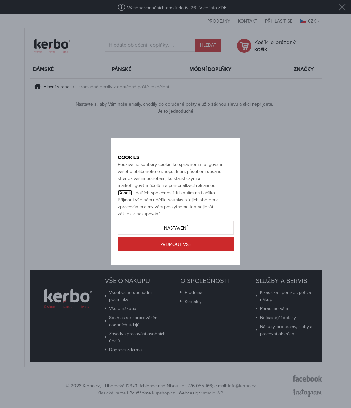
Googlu (125, 206)
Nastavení (175, 242)
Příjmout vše (175, 258)
